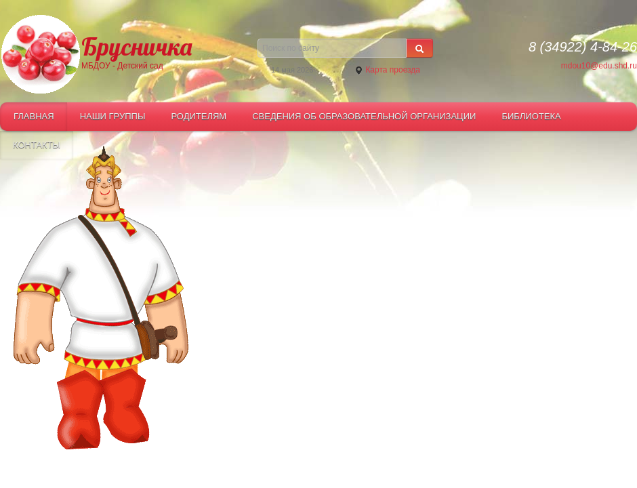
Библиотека (530, 116)
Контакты (36, 145)
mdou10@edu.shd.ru (599, 65)
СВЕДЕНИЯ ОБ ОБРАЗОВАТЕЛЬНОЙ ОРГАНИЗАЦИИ (364, 116)
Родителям (198, 116)
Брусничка (136, 45)
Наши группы (113, 116)
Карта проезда (387, 70)
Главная (34, 116)
